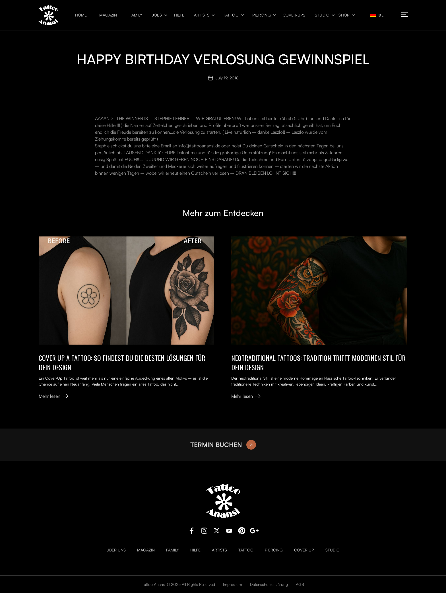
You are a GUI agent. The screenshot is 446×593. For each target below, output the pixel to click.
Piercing (261, 15)
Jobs (157, 15)
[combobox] (377, 15)
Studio (322, 15)
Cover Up (304, 550)
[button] (158, 15)
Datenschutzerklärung (269, 584)
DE (377, 15)
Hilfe (179, 15)
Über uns (116, 550)
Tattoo (231, 15)
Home (81, 15)
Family (135, 15)
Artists (202, 15)
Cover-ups (294, 15)
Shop (344, 15)
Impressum (232, 584)
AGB (300, 584)
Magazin (108, 15)
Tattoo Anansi (154, 584)
